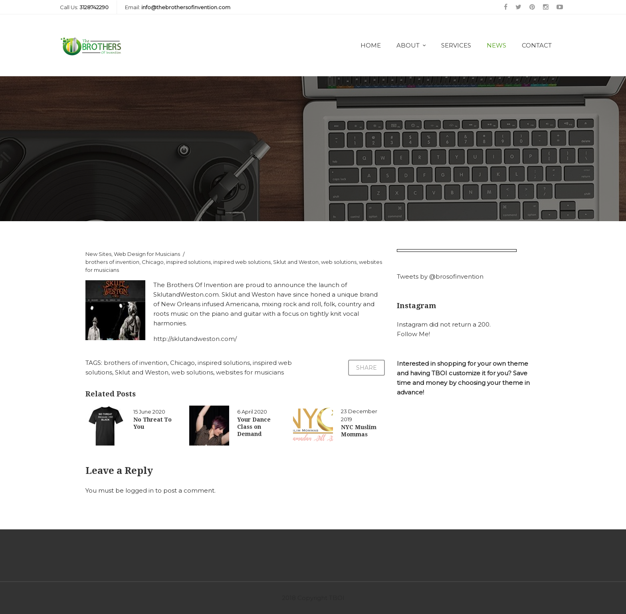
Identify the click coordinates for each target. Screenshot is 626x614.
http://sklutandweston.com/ (195, 339)
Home (371, 45)
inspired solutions (188, 262)
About (408, 45)
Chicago (153, 262)
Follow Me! (413, 334)
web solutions (339, 262)
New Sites (98, 254)
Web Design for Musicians (147, 254)
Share (366, 367)
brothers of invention (112, 262)
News (496, 45)
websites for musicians (250, 372)
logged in (139, 490)
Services (456, 45)
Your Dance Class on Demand (254, 426)
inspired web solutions (242, 262)
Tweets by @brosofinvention (440, 276)
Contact (537, 45)
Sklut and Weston (296, 262)
